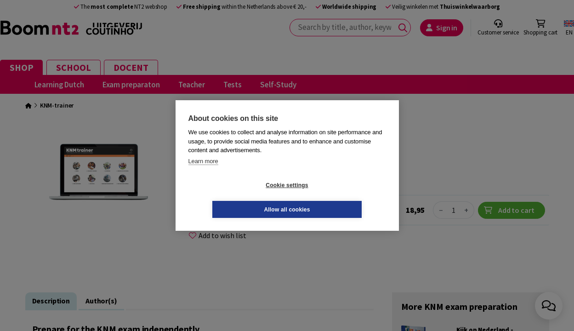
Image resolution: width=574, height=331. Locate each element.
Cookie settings (232, 197)
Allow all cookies (341, 197)
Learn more (203, 173)
